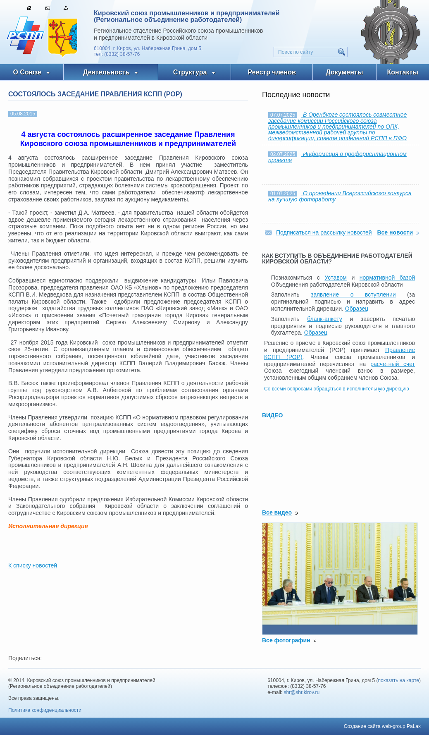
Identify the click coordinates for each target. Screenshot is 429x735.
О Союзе (27, 72)
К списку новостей (32, 565)
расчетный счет (392, 364)
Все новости (395, 232)
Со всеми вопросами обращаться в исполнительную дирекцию (336, 389)
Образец (356, 308)
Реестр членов (272, 72)
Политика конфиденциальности (44, 710)
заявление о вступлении (353, 294)
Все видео (277, 512)
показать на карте (398, 680)
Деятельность (106, 72)
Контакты (402, 72)
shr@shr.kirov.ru (302, 692)
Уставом (335, 277)
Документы (344, 72)
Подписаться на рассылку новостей (324, 232)
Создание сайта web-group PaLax (382, 726)
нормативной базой (387, 277)
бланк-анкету (324, 319)
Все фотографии (286, 640)
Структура (190, 72)
